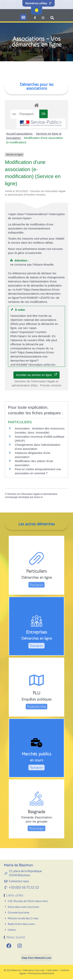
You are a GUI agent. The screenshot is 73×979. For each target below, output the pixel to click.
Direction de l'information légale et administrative (32, 494)
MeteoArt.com (42, 957)
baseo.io (38, 497)
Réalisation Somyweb (33, 970)
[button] (23, 17)
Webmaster (52, 970)
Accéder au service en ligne (36, 375)
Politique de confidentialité (41, 973)
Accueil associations (19, 133)
